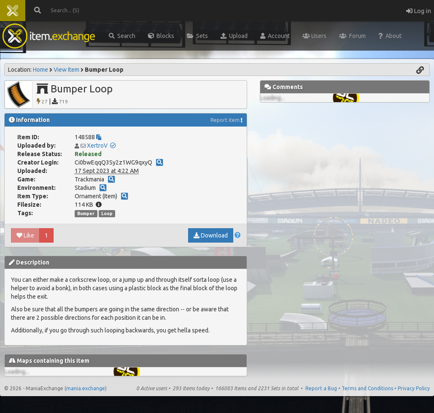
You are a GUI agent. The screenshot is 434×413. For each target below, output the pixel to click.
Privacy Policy (414, 388)
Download (211, 235)
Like (25, 235)
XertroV (97, 145)
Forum (352, 35)
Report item (225, 120)
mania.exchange (85, 388)
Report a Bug (321, 388)
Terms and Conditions (367, 388)
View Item (66, 69)
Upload (234, 35)
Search (122, 35)
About (390, 35)
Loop (107, 213)
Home (40, 69)
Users (314, 35)
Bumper (85, 213)
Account (275, 35)
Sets (197, 35)
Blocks (161, 35)
